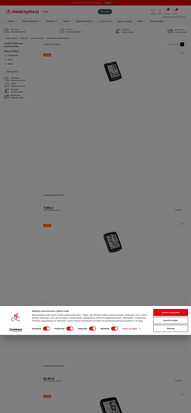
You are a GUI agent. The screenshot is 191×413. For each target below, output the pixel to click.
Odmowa (170, 406)
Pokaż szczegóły (130, 407)
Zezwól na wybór (170, 399)
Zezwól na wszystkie (171, 390)
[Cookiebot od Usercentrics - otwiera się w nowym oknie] (15, 408)
